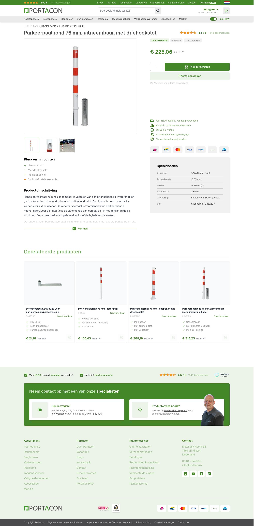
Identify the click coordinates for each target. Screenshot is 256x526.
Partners (111, 2)
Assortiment (32, 440)
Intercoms (102, 19)
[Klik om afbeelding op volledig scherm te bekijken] (80, 86)
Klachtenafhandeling (141, 468)
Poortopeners (31, 19)
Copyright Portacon (34, 522)
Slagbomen (67, 19)
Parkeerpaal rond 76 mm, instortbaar (98, 308)
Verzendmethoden (140, 452)
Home (27, 26)
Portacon (83, 440)
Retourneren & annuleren (144, 462)
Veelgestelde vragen (141, 473)
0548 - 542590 (93, 413)
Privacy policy (143, 522)
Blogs (100, 2)
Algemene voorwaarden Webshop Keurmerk (109, 522)
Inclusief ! (99, 375)
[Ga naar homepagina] (43, 11)
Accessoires (168, 19)
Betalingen (136, 457)
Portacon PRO (85, 483)
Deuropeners (50, 19)
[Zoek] (158, 10)
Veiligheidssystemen (145, 19)
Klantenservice (176, 2)
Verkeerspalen (85, 19)
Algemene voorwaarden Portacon (65, 522)
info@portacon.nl (61, 413)
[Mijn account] (208, 10)
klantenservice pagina (175, 410)
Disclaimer (183, 522)
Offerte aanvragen (140, 446)
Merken (183, 19)
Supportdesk (157, 2)
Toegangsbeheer (121, 19)
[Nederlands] (227, 3)
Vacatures (141, 2)
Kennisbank (126, 2)
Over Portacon (85, 446)
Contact (192, 2)
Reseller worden (86, 473)
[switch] (213, 19)
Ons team (82, 478)
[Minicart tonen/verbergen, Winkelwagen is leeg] (226, 10)
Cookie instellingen (164, 522)
